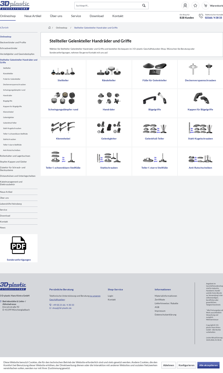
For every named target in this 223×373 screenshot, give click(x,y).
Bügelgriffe (7, 101)
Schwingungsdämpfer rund (14, 90)
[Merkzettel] (195, 5)
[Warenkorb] (206, 5)
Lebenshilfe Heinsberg (11, 203)
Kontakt (4, 221)
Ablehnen (168, 365)
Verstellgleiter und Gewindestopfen (17, 54)
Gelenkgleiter (8, 117)
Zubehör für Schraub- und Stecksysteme (12, 168)
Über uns (4, 197)
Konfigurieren (186, 365)
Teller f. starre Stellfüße (12, 145)
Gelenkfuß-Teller (10, 123)
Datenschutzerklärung (165, 314)
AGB (157, 307)
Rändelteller (8, 73)
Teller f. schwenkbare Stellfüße (15, 134)
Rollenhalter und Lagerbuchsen (15, 155)
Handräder (7, 95)
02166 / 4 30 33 (213, 17)
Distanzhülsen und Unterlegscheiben (17, 176)
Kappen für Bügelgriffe (12, 106)
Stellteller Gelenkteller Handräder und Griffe (18, 61)
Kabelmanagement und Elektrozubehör (11, 183)
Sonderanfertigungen (19, 248)
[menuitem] (186, 5)
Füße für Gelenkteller (11, 79)
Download (5, 215)
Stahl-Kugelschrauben (12, 128)
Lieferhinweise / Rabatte (166, 303)
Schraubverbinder (9, 48)
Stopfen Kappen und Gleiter (13, 161)
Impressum (160, 310)
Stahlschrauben (9, 139)
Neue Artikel (6, 191)
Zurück (4, 27)
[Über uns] (56, 16)
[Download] (97, 16)
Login (110, 295)
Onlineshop (5, 36)
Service (3, 209)
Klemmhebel (8, 112)
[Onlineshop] (8, 16)
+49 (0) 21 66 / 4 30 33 (63, 305)
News (2, 227)
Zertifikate (160, 299)
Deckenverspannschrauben (14, 84)
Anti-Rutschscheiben (11, 150)
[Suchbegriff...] (111, 5)
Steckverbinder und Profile (13, 42)
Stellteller (7, 68)
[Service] (76, 16)
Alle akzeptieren (208, 365)
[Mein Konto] (186, 5)
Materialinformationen (166, 295)
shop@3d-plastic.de (61, 308)
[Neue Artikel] (32, 16)
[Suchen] (144, 5)
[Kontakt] (117, 16)
